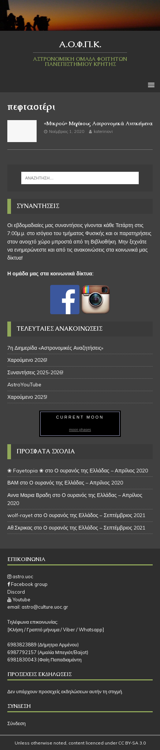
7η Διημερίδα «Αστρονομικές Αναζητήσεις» (55, 348)
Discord (16, 592)
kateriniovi (103, 131)
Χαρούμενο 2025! (27, 397)
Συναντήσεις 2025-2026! (35, 372)
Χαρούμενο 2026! (27, 360)
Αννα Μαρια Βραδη (29, 495)
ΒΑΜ (12, 482)
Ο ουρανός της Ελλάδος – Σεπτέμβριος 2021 (95, 515)
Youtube (18, 599)
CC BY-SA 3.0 (132, 743)
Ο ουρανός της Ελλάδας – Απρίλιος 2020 (101, 470)
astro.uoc (20, 576)
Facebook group (27, 584)
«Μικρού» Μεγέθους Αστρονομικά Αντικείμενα (98, 123)
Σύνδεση (16, 723)
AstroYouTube (24, 384)
